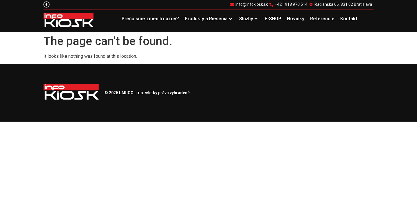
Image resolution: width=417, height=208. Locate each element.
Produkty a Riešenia (208, 18)
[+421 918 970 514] (289, 4)
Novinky (295, 18)
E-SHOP (273, 18)
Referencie (322, 18)
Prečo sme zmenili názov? (150, 18)
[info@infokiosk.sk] (249, 4)
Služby (248, 18)
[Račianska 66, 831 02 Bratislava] (341, 4)
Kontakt (348, 18)
